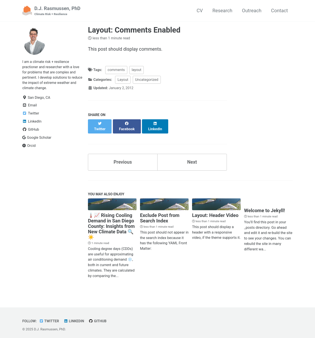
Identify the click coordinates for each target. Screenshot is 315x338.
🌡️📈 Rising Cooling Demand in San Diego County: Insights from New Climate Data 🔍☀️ (111, 222)
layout (136, 70)
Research (222, 10)
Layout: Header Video (215, 212)
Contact (279, 10)
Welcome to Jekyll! (264, 207)
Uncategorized (146, 80)
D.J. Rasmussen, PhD (57, 11)
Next (192, 158)
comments (116, 70)
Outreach (251, 10)
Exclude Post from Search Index (159, 214)
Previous (122, 158)
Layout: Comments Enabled (134, 30)
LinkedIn (75, 317)
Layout (122, 80)
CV (200, 10)
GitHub (99, 317)
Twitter (50, 317)
